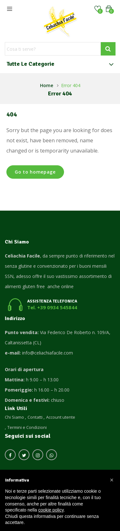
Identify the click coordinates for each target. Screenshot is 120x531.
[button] (109, 8)
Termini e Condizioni (27, 427)
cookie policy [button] (51, 509)
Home (46, 85)
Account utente (60, 417)
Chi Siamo (14, 417)
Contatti (35, 417)
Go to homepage (35, 172)
